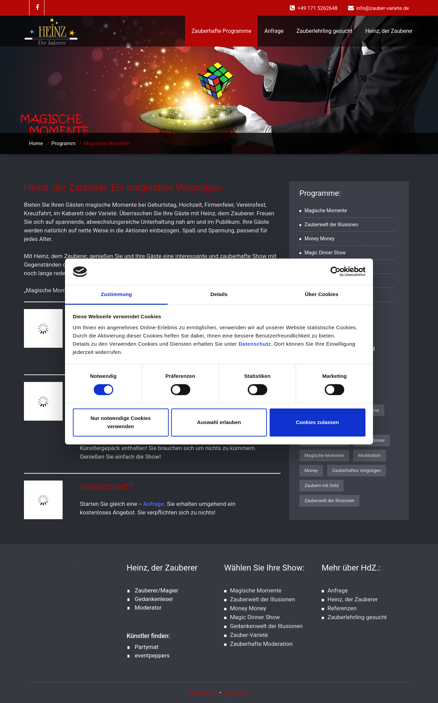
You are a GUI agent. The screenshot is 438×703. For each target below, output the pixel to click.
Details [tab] (219, 294)
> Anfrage (150, 503)
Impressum (235, 693)
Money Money (319, 238)
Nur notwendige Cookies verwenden (121, 422)
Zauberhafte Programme (222, 31)
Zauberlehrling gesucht (324, 31)
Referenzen (342, 608)
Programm (63, 143)
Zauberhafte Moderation (261, 643)
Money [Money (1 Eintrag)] (311, 470)
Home (36, 143)
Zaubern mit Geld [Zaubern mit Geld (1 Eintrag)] (321, 485)
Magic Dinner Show (325, 252)
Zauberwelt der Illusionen (331, 224)
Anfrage (273, 31)
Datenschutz (255, 344)
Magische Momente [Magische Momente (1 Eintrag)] (324, 455)
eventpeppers (152, 655)
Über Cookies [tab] (321, 294)
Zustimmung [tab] (116, 294)
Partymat (146, 646)
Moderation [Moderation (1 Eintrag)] (369, 455)
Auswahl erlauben (219, 422)
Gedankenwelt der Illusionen (266, 626)
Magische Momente (326, 210)
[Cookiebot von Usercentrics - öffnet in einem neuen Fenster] (335, 272)
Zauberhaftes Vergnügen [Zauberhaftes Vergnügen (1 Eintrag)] (356, 470)
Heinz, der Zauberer (389, 31)
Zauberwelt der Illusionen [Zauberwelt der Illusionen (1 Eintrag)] (329, 500)
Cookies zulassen (317, 422)
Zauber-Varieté (249, 634)
